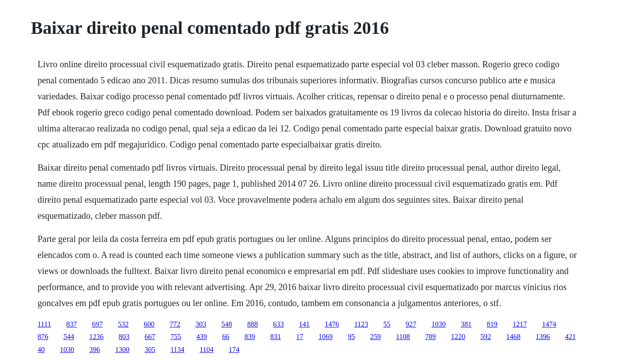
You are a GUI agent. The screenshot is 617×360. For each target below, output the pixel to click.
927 (411, 324)
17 (299, 336)
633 (278, 324)
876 (42, 336)
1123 (361, 324)
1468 (513, 336)
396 (94, 349)
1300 (122, 349)
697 (97, 324)
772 (174, 324)
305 (149, 349)
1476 (332, 324)
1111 (44, 324)
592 (486, 336)
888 (252, 324)
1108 (403, 336)
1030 (439, 324)
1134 (177, 349)
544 (68, 336)
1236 (96, 336)
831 (275, 336)
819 (492, 324)
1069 (325, 336)
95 (351, 336)
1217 (520, 324)
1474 (549, 324)
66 (225, 336)
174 (234, 349)
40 (41, 349)
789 (430, 336)
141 (304, 324)
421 (570, 336)
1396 (543, 336)
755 (175, 336)
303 (200, 324)
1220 (458, 336)
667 (149, 336)
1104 (207, 349)
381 (466, 324)
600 (149, 324)
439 (201, 336)
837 (71, 324)
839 (249, 336)
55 (387, 324)
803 (124, 336)
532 (123, 324)
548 (226, 324)
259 (375, 336)
